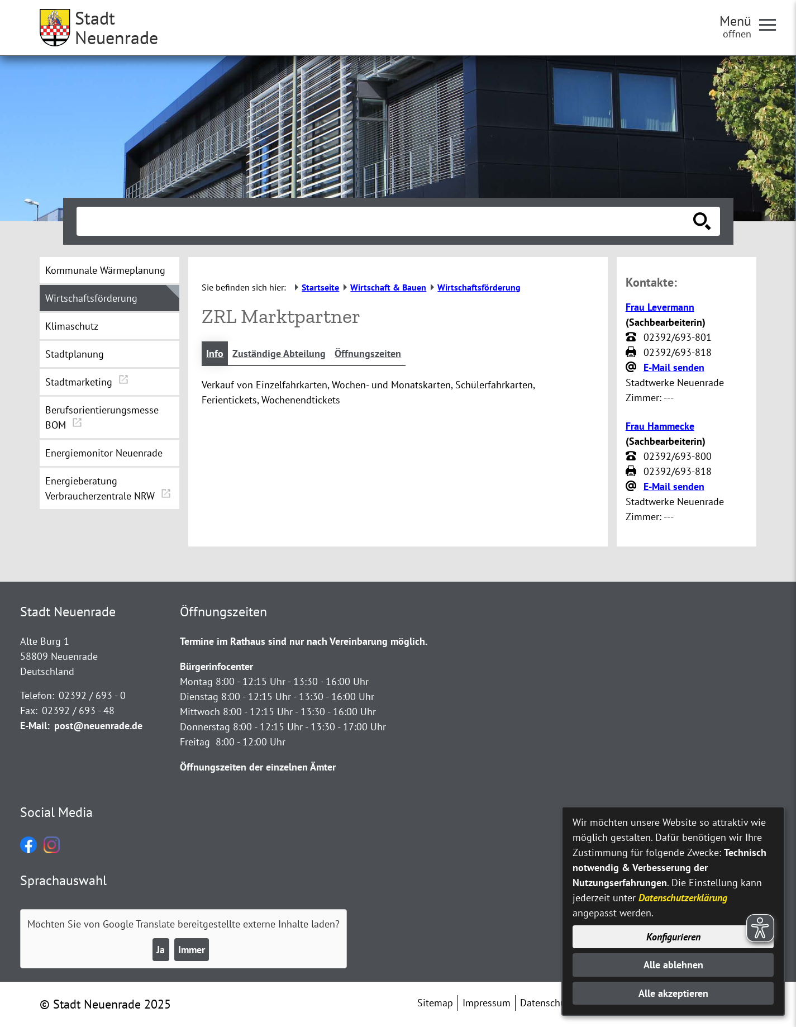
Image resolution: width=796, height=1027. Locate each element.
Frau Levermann (660, 307)
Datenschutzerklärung (682, 897)
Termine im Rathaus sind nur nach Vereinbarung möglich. (303, 641)
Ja (160, 949)
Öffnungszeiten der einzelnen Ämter (258, 766)
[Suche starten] (702, 221)
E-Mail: (35, 725)
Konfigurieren (673, 936)
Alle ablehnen (673, 964)
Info (214, 353)
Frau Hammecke (660, 426)
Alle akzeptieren (673, 993)
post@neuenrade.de (98, 725)
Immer (191, 949)
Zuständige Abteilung (279, 353)
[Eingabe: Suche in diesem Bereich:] (386, 221)
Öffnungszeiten (368, 353)
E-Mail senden (674, 367)
